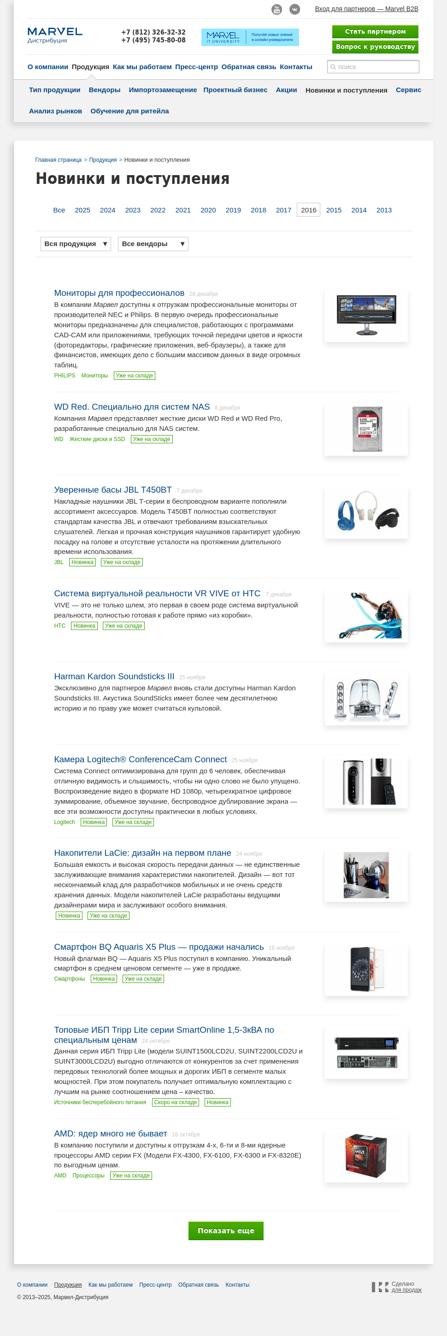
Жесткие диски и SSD (97, 439)
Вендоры (105, 90)
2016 (308, 210)
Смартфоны (69, 979)
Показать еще (226, 1230)
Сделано (407, 1287)
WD (58, 439)
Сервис (408, 90)
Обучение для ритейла (130, 111)
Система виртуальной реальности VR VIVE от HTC (158, 593)
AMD (60, 1175)
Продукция (91, 67)
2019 (233, 210)
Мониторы (95, 375)
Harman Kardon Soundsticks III (114, 676)
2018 (258, 210)
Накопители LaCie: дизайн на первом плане (142, 853)
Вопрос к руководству (375, 46)
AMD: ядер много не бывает (110, 1133)
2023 (133, 210)
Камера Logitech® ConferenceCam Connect (140, 759)
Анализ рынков (55, 111)
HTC (59, 626)
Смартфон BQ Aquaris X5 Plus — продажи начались (159, 947)
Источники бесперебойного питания (100, 1102)
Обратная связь (249, 67)
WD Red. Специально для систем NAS (132, 407)
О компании (48, 67)
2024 (107, 210)
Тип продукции (54, 90)
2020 (208, 210)
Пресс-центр (196, 67)
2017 (283, 210)
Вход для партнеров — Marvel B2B (366, 8)
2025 (82, 210)
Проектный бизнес (236, 90)
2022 (157, 210)
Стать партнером (375, 31)
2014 (359, 210)
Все (59, 210)
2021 (183, 210)
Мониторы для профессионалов (119, 293)
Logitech (64, 822)
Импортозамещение (163, 90)
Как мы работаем (142, 67)
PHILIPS (64, 375)
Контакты (296, 67)
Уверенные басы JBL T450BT (113, 489)
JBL (59, 562)
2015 (333, 210)
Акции (286, 90)
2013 (384, 210)
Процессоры (88, 1175)
